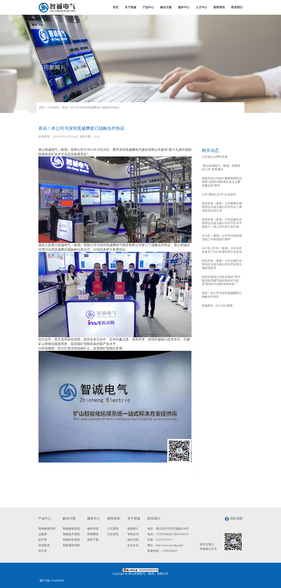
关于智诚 (130, 7)
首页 (115, 7)
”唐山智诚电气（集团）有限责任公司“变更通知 (221, 167)
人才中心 (201, 7)
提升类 (42, 539)
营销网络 (93, 534)
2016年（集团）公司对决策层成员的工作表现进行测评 (222, 237)
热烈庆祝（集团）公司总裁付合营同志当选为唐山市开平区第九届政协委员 (222, 264)
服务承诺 (93, 528)
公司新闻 (53, 107)
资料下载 (93, 539)
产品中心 (148, 7)
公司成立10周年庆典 (215, 156)
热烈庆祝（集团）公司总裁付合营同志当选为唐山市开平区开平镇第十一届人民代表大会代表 (222, 223)
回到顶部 (234, 519)
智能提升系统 (71, 534)
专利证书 (133, 534)
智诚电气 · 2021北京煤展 (217, 305)
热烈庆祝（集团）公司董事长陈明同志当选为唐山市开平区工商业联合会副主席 (222, 207)
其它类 (42, 550)
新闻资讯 (219, 7)
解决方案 (166, 7)
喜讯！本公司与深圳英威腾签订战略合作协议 (90, 107)
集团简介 (133, 528)
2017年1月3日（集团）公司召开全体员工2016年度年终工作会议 (222, 250)
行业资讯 (113, 534)
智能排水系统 (71, 539)
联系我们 (237, 7)
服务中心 (183, 7)
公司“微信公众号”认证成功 (219, 194)
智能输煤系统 (47, 528)
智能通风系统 (71, 545)
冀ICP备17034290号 (51, 580)
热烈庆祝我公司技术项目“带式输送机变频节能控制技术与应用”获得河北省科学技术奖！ (221, 280)
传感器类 (44, 545)
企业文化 (133, 545)
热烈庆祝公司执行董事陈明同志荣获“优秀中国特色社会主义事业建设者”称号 (222, 182)
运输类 (42, 534)
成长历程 (133, 539)
